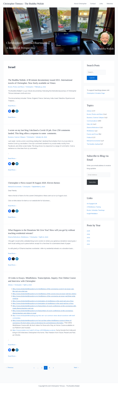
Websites (110, 4)
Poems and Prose (93, 134)
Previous (10, 375)
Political (89, 137)
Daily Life (90, 124)
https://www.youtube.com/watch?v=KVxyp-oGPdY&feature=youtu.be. (37, 337)
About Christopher (83, 4)
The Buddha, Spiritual (94, 144)
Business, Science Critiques (17, 137)
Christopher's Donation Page (96, 93)
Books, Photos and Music (16, 87)
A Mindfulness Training (94, 207)
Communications (92, 121)
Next (76, 375)
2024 (88, 238)
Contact (95, 4)
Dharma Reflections (15, 237)
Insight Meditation (93, 214)
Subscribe (92, 182)
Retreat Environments (15, 187)
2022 (88, 244)
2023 (88, 241)
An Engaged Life (92, 204)
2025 (88, 235)
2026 (88, 231)
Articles (10, 285)
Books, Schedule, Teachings (96, 211)
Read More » (12, 106)
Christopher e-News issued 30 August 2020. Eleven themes (36, 182)
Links (102, 4)
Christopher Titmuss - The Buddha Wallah (23, 3)
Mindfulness (26, 237)
